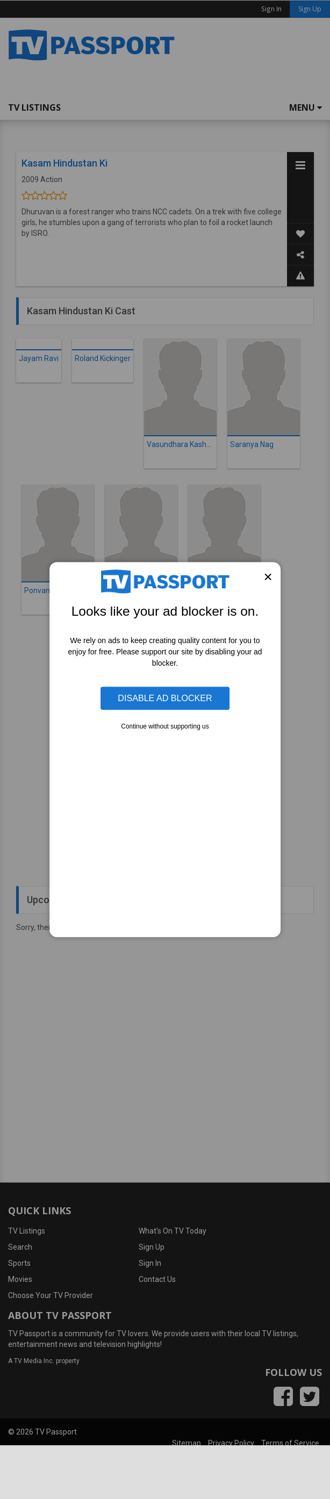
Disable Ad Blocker (165, 698)
